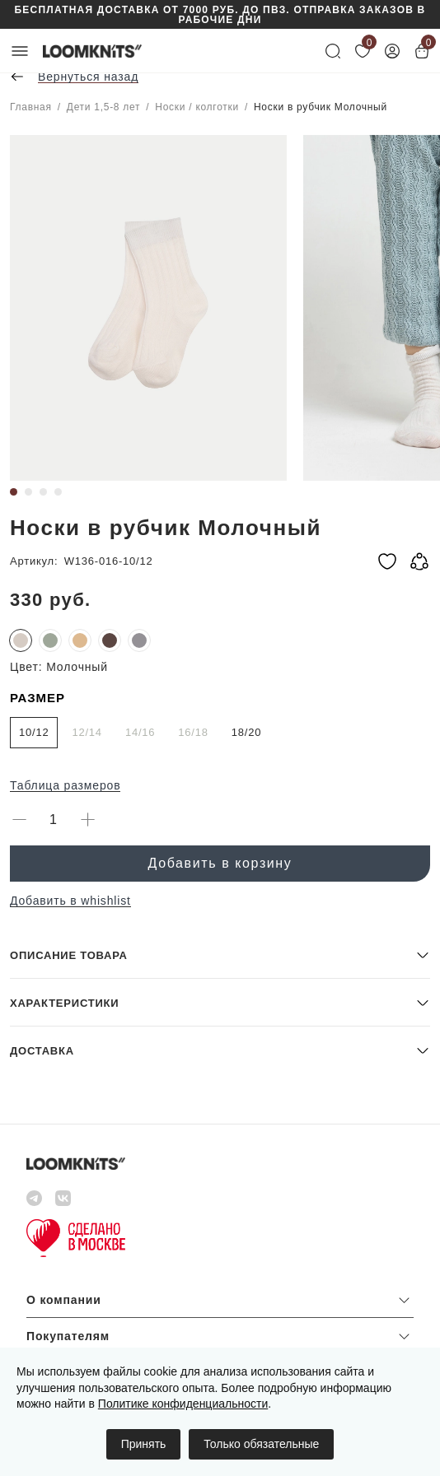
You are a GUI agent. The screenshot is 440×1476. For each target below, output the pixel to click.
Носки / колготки (197, 107)
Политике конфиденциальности (183, 1403)
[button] (220, 954)
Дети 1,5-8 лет (103, 107)
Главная (31, 107)
